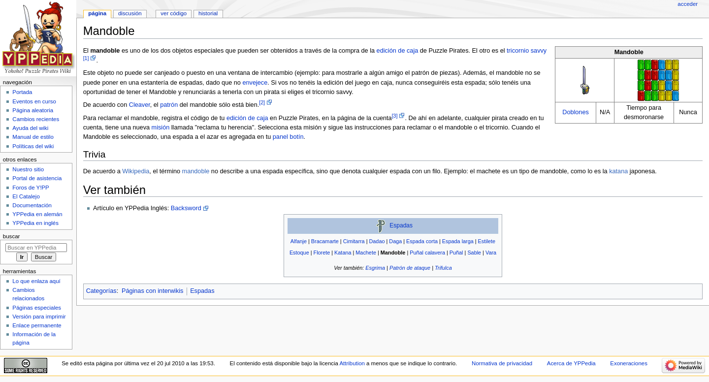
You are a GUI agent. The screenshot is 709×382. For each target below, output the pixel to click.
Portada (22, 92)
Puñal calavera (427, 252)
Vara (490, 252)
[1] (86, 58)
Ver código (174, 13)
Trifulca (443, 268)
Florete (322, 252)
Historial (208, 13)
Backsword (186, 208)
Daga (395, 241)
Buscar (11, 236)
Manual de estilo (32, 137)
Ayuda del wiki (30, 128)
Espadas (401, 225)
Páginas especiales (36, 308)
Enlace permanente (36, 325)
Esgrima (375, 268)
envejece (254, 82)
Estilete (487, 241)
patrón (169, 104)
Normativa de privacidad (502, 363)
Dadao (377, 241)
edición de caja (398, 50)
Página (97, 13)
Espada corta (422, 241)
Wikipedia (135, 171)
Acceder (687, 4)
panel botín (288, 136)
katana (618, 171)
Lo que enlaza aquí (36, 281)
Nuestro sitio (28, 169)
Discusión (130, 13)
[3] (395, 116)
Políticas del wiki (33, 146)
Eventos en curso (34, 101)
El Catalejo (25, 196)
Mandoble (393, 252)
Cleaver (139, 104)
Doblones (575, 112)
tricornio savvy (527, 50)
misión (161, 127)
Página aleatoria (32, 110)
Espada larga (458, 241)
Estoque (299, 252)
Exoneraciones (628, 363)
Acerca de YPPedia (571, 363)
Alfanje (298, 241)
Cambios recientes (35, 119)
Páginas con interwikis (153, 290)
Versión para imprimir (38, 316)
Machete (365, 252)
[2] (262, 102)
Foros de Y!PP (30, 188)
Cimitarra (354, 241)
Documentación (32, 205)
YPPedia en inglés (35, 223)
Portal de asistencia (37, 178)
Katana (342, 252)
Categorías (101, 290)
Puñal (456, 252)
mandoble (196, 171)
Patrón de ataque (409, 268)
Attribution (351, 363)
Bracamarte (325, 241)
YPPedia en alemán (37, 214)
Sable (474, 252)
